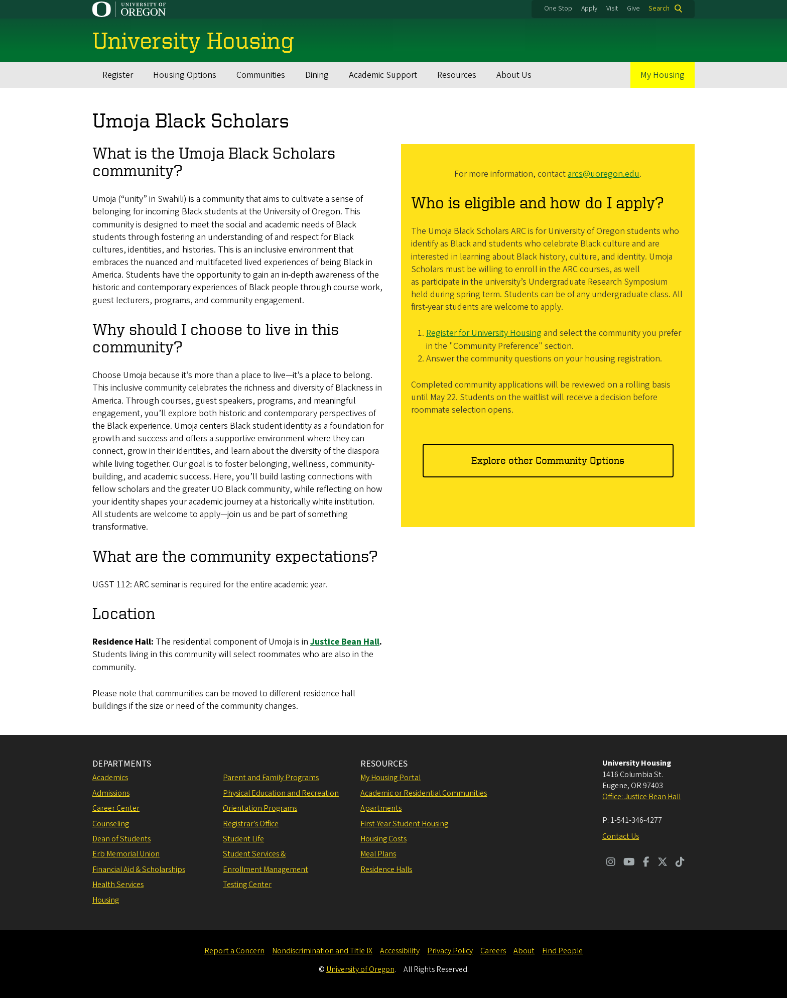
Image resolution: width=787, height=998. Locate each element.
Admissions (110, 793)
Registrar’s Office (251, 823)
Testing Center (247, 884)
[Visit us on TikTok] (680, 862)
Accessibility (400, 950)
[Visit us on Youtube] (629, 862)
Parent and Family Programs (271, 777)
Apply (589, 9)
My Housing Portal (390, 777)
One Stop (558, 9)
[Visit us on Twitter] (662, 862)
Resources (456, 75)
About (524, 950)
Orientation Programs (260, 808)
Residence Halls (386, 869)
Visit (612, 9)
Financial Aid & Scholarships (138, 869)
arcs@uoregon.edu (603, 174)
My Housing (662, 75)
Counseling (110, 823)
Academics (110, 777)
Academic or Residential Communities (423, 793)
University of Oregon (360, 969)
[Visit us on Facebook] (646, 862)
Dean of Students (121, 838)
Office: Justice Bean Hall (641, 796)
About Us (514, 75)
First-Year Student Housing (404, 823)
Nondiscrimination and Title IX (322, 950)
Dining (317, 75)
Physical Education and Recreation (281, 793)
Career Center (116, 808)
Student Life (243, 838)
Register (117, 75)
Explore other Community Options (547, 460)
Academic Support (383, 75)
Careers (493, 950)
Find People (562, 950)
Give (633, 9)
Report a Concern (234, 950)
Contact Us (620, 836)
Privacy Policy (450, 950)
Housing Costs (383, 838)
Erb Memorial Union (126, 853)
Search (659, 9)
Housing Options (184, 75)
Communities (260, 75)
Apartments (381, 808)
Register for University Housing (484, 333)
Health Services (118, 884)
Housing (105, 900)
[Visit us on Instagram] (610, 862)
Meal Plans (378, 853)
